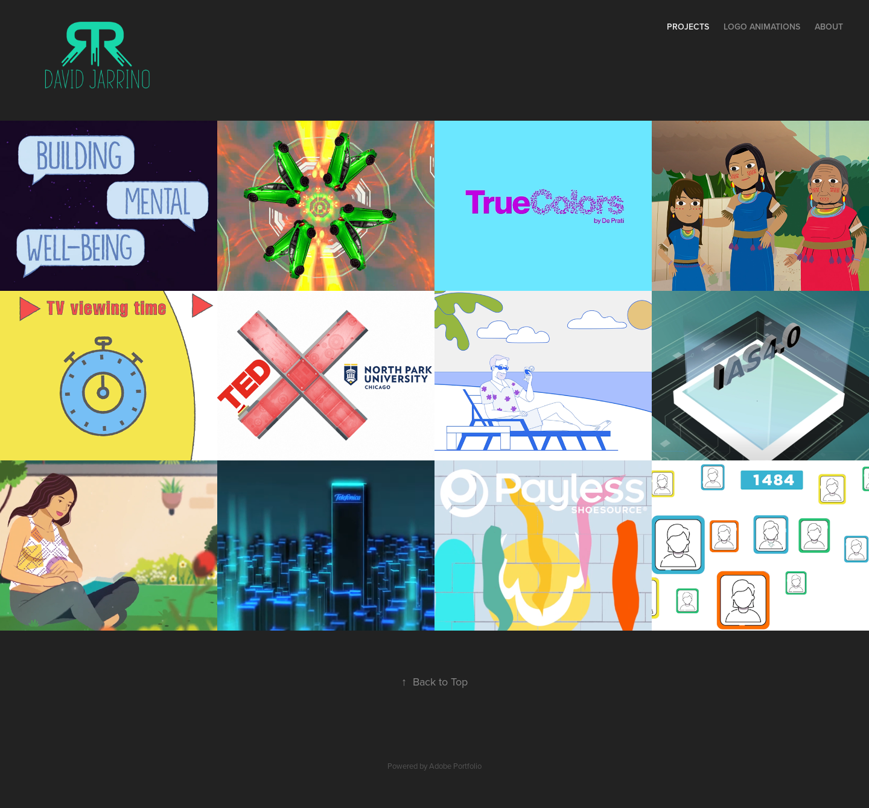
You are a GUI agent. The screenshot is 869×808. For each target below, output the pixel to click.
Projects (688, 27)
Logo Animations (762, 27)
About (829, 27)
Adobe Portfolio (455, 765)
